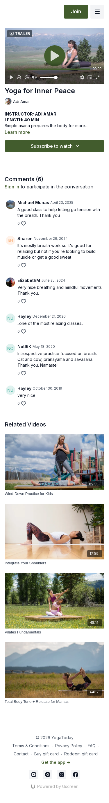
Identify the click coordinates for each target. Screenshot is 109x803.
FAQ (92, 745)
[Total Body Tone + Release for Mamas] (54, 702)
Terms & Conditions (30, 745)
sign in (12, 187)
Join (76, 11)
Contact (21, 753)
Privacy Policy (68, 745)
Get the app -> (55, 762)
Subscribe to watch (56, 146)
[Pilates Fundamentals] (54, 632)
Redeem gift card (81, 753)
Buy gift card (46, 753)
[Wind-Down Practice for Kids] (54, 494)
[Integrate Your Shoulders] (54, 563)
